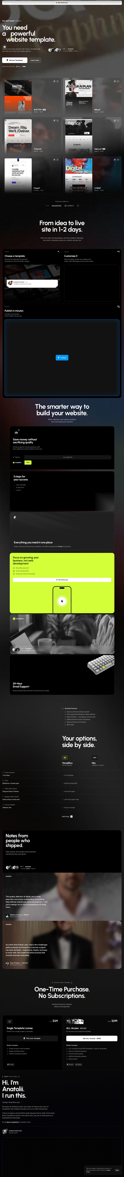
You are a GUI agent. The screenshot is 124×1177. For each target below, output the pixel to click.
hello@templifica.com (69, 1141)
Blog (63, 1133)
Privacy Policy (16, 1144)
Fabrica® (84, 819)
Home (81, 4)
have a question (72, 980)
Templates (89, 4)
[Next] (116, 467)
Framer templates (68, 1128)
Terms (7, 1144)
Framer (70, 535)
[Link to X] (63, 1146)
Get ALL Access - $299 (92, 894)
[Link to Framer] (67, 1146)
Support (100, 4)
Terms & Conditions (98, 1133)
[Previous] (113, 467)
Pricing (94, 1128)
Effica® (26, 819)
